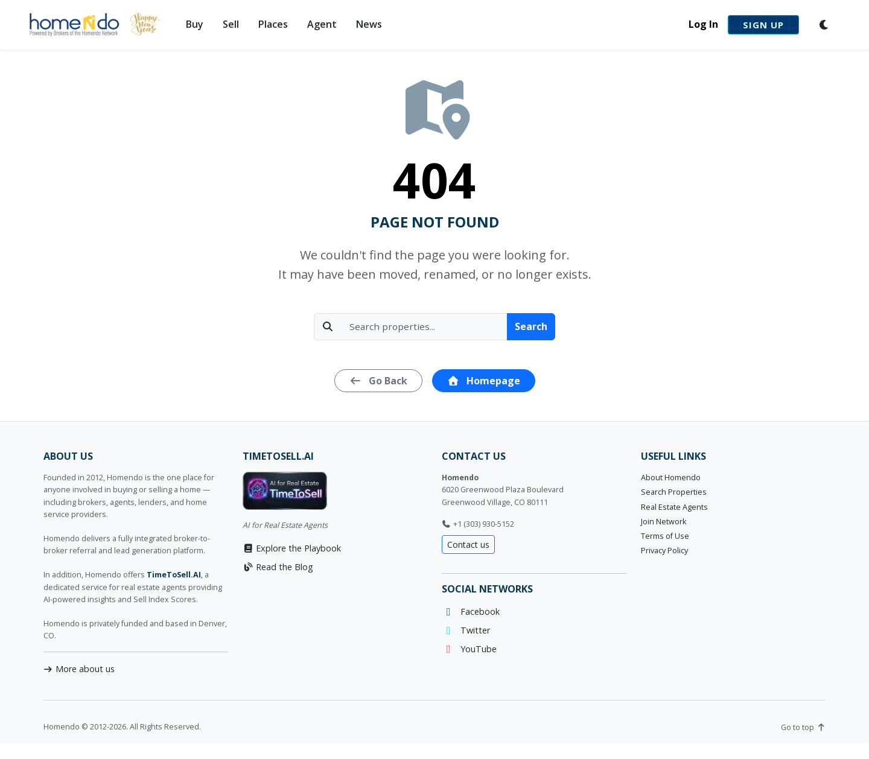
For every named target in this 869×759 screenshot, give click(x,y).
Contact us (468, 544)
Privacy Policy (664, 550)
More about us (79, 669)
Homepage (483, 380)
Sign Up (763, 25)
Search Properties (674, 492)
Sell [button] (231, 24)
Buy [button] (194, 24)
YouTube (469, 649)
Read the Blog (278, 567)
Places (273, 24)
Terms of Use (665, 536)
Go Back (378, 380)
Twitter (466, 630)
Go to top (803, 727)
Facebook (471, 611)
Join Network (663, 521)
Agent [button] (322, 24)
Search (531, 326)
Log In (703, 24)
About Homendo (671, 477)
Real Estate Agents (674, 507)
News (369, 24)
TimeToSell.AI (174, 575)
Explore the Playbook (292, 548)
